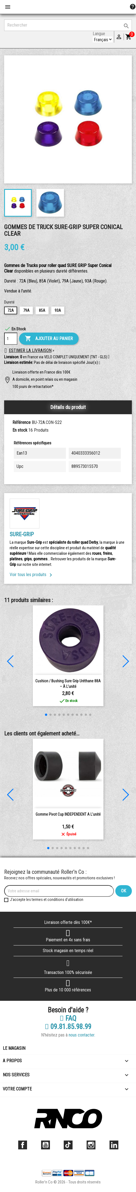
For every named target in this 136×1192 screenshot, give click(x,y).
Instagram (91, 1145)
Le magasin (14, 1048)
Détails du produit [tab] (68, 407)
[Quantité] (10, 339)
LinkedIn (114, 1145)
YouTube (45, 1145)
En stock (19, 430)
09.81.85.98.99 (68, 1027)
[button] (99, 363)
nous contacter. (82, 1035)
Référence (21, 422)
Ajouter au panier (49, 338)
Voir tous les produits (32, 574)
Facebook (22, 1145)
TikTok (68, 1145)
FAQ (68, 1018)
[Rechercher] (68, 25)
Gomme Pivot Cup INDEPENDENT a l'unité (68, 814)
